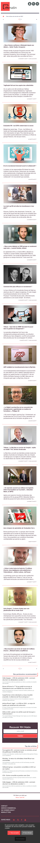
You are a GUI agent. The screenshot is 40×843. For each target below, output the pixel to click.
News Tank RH (20, 797)
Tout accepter (14, 833)
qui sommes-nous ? (8, 810)
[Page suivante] (37, 19)
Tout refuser (27, 833)
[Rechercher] (33, 4)
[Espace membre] (29, 4)
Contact (4, 806)
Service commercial (8, 808)
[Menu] (37, 4)
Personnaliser (20, 839)
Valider (20, 736)
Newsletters (6, 812)
